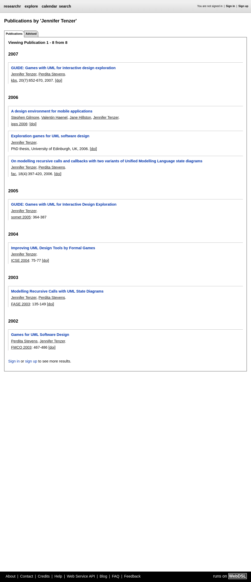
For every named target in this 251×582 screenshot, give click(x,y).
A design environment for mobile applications (51, 111)
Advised (31, 33)
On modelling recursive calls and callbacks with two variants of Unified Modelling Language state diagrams (106, 161)
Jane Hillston (80, 117)
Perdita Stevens (52, 74)
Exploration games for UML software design (50, 136)
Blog (103, 576)
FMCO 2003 (21, 347)
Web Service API (81, 576)
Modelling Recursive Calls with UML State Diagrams (57, 291)
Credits (44, 576)
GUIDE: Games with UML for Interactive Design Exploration (63, 204)
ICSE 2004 (20, 260)
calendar (49, 6)
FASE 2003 (20, 304)
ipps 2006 (19, 124)
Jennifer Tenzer (23, 74)
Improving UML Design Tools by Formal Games (53, 248)
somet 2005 (20, 217)
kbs (14, 80)
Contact (26, 576)
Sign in (230, 6)
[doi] (58, 80)
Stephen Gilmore (25, 117)
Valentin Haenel (54, 117)
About (11, 576)
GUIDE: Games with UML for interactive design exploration (63, 68)
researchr (12, 6)
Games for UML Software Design (40, 334)
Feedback (132, 576)
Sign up (243, 6)
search (65, 6)
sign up (31, 361)
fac (13, 174)
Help (58, 576)
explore (31, 6)
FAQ (115, 576)
